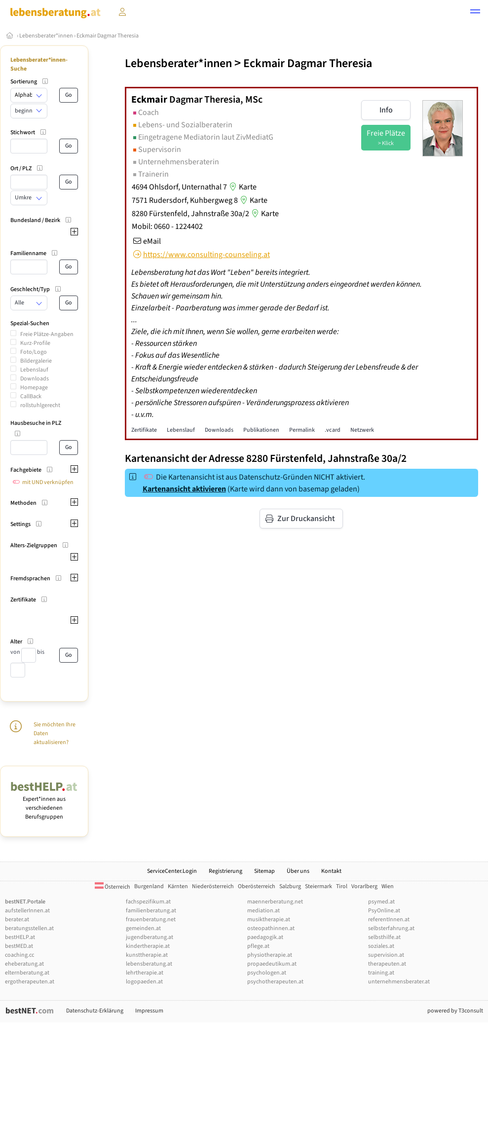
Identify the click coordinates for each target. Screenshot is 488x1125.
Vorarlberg (364, 886)
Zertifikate (144, 430)
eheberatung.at (24, 964)
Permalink (302, 430)
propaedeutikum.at (272, 964)
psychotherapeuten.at (275, 981)
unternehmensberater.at (399, 981)
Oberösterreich (256, 886)
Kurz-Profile (35, 343)
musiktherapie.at (268, 919)
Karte (242, 187)
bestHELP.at (20, 937)
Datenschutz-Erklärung (94, 1011)
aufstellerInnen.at (27, 910)
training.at (381, 973)
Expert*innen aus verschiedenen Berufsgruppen (44, 803)
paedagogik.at (265, 937)
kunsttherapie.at (147, 955)
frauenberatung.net (151, 919)
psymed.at (381, 902)
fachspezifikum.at (148, 902)
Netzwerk (362, 430)
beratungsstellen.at (29, 928)
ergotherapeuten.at (29, 981)
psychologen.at (266, 973)
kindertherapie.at (148, 946)
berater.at (17, 919)
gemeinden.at (143, 928)
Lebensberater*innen (46, 36)
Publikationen (261, 430)
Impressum (149, 1011)
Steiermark (318, 886)
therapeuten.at (387, 964)
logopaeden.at (144, 981)
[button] (475, 13)
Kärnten (178, 886)
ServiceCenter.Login (172, 871)
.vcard (332, 430)
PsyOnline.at (384, 910)
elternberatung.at (27, 973)
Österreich (112, 887)
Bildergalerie (36, 361)
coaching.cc (19, 955)
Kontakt (331, 871)
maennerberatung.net (275, 902)
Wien (387, 886)
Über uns (298, 871)
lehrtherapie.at (144, 973)
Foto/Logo (33, 352)
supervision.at (386, 955)
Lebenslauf (34, 370)
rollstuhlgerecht (40, 405)
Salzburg (290, 886)
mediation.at (263, 910)
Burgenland (149, 886)
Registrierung (225, 871)
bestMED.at (19, 946)
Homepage (34, 387)
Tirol (341, 886)
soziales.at (381, 946)
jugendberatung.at (149, 937)
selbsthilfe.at (384, 937)
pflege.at (258, 946)
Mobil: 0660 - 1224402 (167, 226)
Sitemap (264, 871)
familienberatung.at (151, 910)
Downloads (34, 379)
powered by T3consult (455, 1011)
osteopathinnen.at (271, 928)
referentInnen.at (389, 919)
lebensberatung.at (149, 964)
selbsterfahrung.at (391, 928)
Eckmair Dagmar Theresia (107, 36)
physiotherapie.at (269, 955)
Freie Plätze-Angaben (47, 334)
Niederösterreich (213, 886)
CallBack (30, 396)
